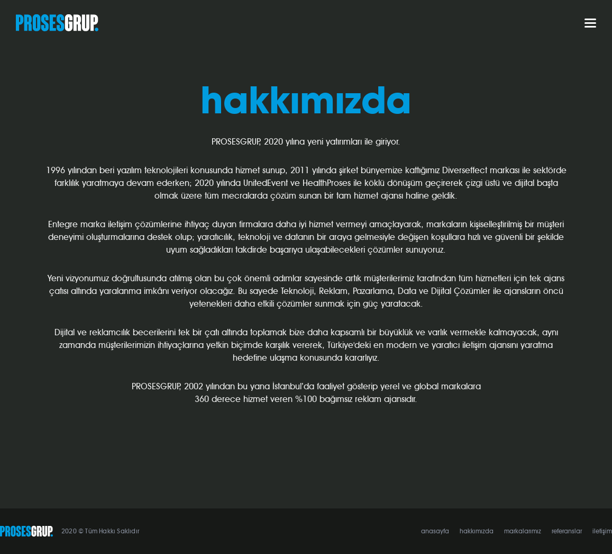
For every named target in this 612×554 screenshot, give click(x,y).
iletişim (602, 531)
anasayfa (435, 531)
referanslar (567, 531)
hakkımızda (477, 531)
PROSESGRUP (57, 22)
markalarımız (522, 531)
